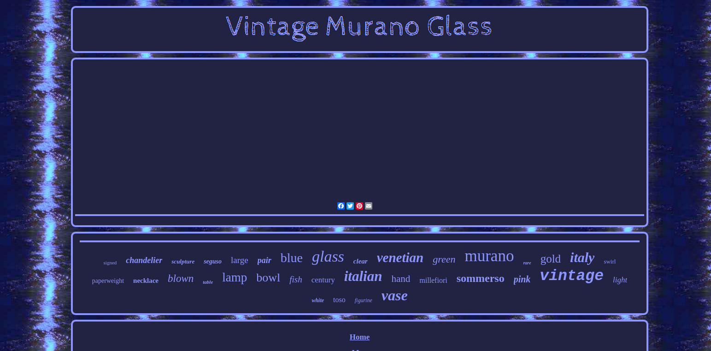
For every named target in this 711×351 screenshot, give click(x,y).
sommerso (481, 278)
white (317, 300)
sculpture (182, 261)
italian (363, 276)
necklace (146, 280)
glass (328, 256)
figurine (363, 300)
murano (489, 256)
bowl (268, 277)
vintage (572, 276)
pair (264, 260)
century (323, 279)
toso (339, 300)
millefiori (433, 280)
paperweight (108, 280)
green (444, 259)
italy (582, 257)
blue (292, 258)
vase (395, 295)
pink (522, 279)
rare (527, 262)
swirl (610, 261)
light (620, 279)
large (239, 260)
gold (551, 258)
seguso (213, 261)
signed (110, 262)
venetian (400, 257)
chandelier (144, 260)
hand (400, 278)
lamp (234, 277)
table (208, 282)
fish (295, 279)
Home (360, 337)
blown (181, 278)
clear (360, 261)
